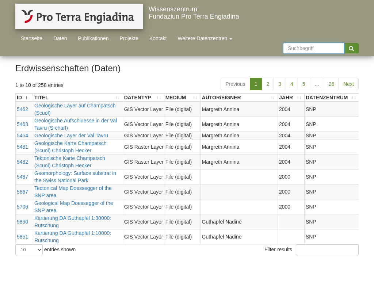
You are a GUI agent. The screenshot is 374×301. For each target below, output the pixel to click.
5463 (22, 124)
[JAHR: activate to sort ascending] (291, 98)
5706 (22, 207)
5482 (22, 162)
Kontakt (158, 38)
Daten (60, 38)
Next (348, 84)
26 (332, 84)
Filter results (311, 249)
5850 (22, 222)
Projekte (129, 38)
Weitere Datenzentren (205, 38)
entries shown (45, 249)
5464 (22, 135)
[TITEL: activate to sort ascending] (78, 98)
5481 (22, 147)
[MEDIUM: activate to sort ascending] (182, 98)
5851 (22, 237)
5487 (22, 177)
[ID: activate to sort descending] (24, 98)
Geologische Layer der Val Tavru (71, 135)
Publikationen (93, 38)
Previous (235, 84)
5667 (22, 192)
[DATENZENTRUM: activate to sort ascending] (332, 98)
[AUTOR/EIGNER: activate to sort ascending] (239, 98)
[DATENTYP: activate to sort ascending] (143, 98)
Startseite (31, 38)
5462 (22, 109)
